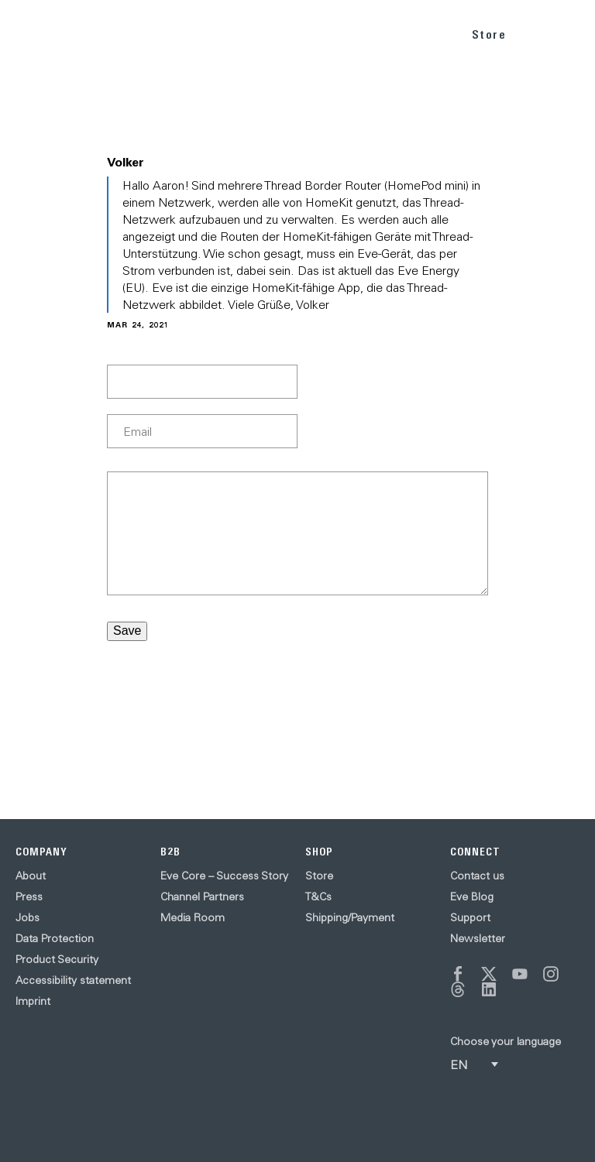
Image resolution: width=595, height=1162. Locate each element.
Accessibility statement (73, 980)
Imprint (32, 1001)
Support (470, 917)
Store (489, 34)
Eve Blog (472, 896)
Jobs (27, 917)
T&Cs (318, 896)
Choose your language (505, 1041)
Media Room (192, 917)
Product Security (56, 959)
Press (29, 896)
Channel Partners (202, 896)
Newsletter (477, 938)
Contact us (477, 876)
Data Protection (54, 938)
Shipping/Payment (349, 917)
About (30, 876)
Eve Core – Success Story (224, 876)
